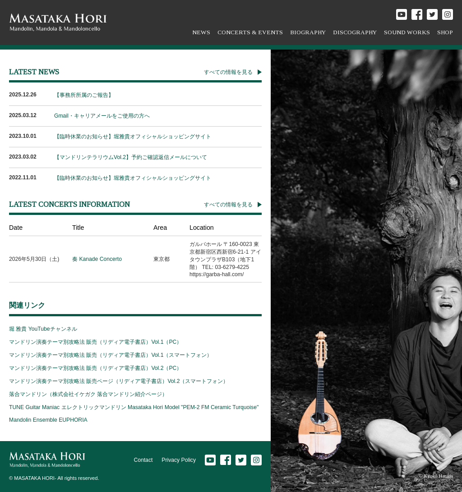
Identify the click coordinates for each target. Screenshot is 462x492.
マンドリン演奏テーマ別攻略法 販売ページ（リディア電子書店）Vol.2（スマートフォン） (118, 381)
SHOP (445, 32)
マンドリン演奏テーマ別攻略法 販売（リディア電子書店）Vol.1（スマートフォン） (110, 355)
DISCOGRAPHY (355, 32)
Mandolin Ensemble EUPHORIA (48, 420)
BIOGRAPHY (308, 32)
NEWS (201, 32)
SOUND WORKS (407, 32)
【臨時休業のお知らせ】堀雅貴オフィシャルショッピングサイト (132, 136)
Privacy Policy (179, 460)
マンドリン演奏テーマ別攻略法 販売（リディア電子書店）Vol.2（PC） (95, 368)
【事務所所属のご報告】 (84, 95)
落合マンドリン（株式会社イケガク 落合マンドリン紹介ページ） (88, 394)
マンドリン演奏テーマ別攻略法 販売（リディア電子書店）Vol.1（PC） (95, 342)
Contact (143, 460)
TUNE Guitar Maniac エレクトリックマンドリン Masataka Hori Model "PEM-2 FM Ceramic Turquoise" (134, 407)
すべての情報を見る (228, 72)
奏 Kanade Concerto (97, 259)
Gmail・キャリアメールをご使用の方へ (102, 116)
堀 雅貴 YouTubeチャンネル (43, 329)
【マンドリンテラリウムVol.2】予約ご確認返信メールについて (130, 157)
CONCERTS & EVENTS (250, 32)
